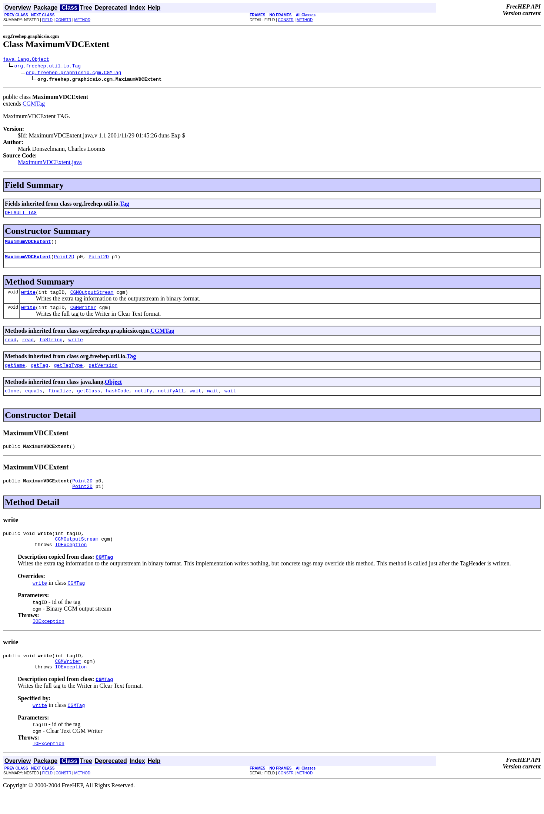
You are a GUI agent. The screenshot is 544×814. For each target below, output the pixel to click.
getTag (39, 374)
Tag (124, 205)
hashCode (117, 400)
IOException (71, 561)
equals (34, 400)
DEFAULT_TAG (21, 214)
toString (51, 347)
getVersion (103, 374)
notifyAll (171, 400)
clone (12, 400)
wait (195, 400)
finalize (59, 400)
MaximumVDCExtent (28, 244)
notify (143, 400)
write (28, 297)
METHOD (82, 20)
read (10, 347)
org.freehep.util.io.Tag (47, 66)
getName (15, 374)
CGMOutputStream (92, 297)
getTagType (68, 374)
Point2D (64, 261)
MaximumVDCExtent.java (50, 163)
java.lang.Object (26, 60)
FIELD (47, 20)
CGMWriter (83, 313)
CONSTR (63, 20)
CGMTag (34, 105)
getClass (88, 400)
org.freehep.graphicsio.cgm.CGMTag (73, 73)
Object (113, 391)
